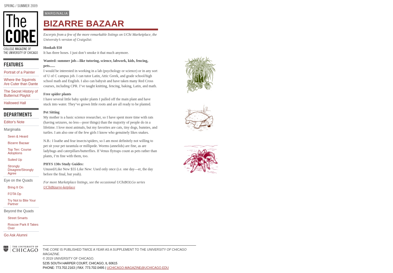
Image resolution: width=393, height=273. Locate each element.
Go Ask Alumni (15, 235)
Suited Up (15, 159)
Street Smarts (18, 218)
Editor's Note (14, 122)
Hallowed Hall (15, 103)
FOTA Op (14, 194)
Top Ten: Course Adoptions (19, 151)
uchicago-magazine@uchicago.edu (138, 267)
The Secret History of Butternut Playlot (21, 93)
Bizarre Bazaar (18, 143)
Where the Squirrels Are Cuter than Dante (21, 82)
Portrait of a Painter (19, 72)
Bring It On (15, 187)
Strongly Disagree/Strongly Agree (21, 169)
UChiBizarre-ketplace (59, 187)
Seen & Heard (18, 136)
